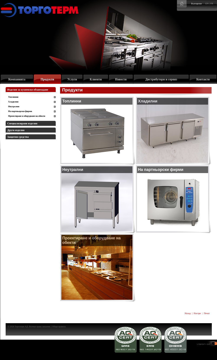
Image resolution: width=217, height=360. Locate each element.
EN (207, 3)
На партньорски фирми (20, 111)
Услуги (72, 79)
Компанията (16, 79)
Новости (121, 79)
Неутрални (13, 106)
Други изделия (15, 130)
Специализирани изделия (22, 123)
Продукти (47, 79)
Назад (188, 313)
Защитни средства (18, 136)
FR (211, 3)
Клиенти (96, 79)
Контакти (203, 79)
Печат (207, 313)
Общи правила (59, 326)
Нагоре (197, 313)
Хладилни (13, 101)
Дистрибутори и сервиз (161, 79)
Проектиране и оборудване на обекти (26, 116)
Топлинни (13, 97)
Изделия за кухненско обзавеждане (27, 89)
